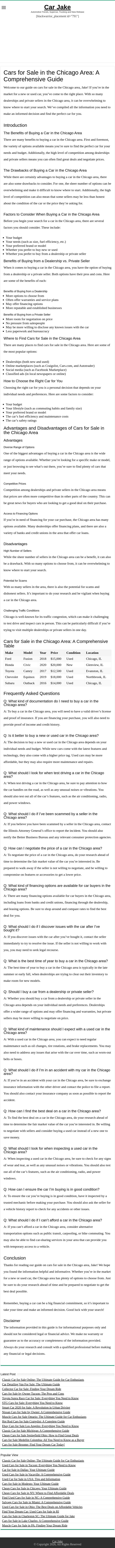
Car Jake (57, 7)
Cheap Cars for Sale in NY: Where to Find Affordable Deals (38, 1493)
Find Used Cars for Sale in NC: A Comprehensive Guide (36, 1497)
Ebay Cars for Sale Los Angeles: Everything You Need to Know (40, 1426)
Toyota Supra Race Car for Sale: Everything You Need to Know (40, 1398)
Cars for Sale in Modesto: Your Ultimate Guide (30, 1483)
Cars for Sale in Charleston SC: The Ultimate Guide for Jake (38, 1516)
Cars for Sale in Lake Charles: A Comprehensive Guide (35, 1520)
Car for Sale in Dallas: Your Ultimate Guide (28, 1469)
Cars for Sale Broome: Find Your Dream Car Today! (33, 1444)
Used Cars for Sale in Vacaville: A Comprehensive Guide (36, 1474)
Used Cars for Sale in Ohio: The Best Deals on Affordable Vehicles (42, 1507)
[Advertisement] (57, 41)
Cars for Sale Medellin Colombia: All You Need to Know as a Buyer (43, 1440)
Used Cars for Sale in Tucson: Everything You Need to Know (39, 1465)
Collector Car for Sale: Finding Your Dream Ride (31, 1389)
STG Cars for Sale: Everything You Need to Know (32, 1403)
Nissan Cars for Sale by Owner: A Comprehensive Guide (36, 1412)
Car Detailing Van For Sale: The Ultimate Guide (31, 1384)
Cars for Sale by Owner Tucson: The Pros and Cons (33, 1393)
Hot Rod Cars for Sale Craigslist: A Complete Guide (33, 1421)
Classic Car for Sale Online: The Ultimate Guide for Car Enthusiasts (43, 1379)
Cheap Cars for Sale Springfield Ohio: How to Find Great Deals (40, 1435)
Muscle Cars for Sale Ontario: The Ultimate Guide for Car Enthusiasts (44, 1416)
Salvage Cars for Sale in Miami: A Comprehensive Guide (36, 1502)
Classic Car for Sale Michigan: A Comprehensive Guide (35, 1430)
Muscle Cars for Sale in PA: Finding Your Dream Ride (34, 1525)
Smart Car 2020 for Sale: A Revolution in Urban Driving (36, 1407)
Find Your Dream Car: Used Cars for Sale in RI (30, 1511)
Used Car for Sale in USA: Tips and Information (31, 1479)
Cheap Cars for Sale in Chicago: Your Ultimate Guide (34, 1488)
